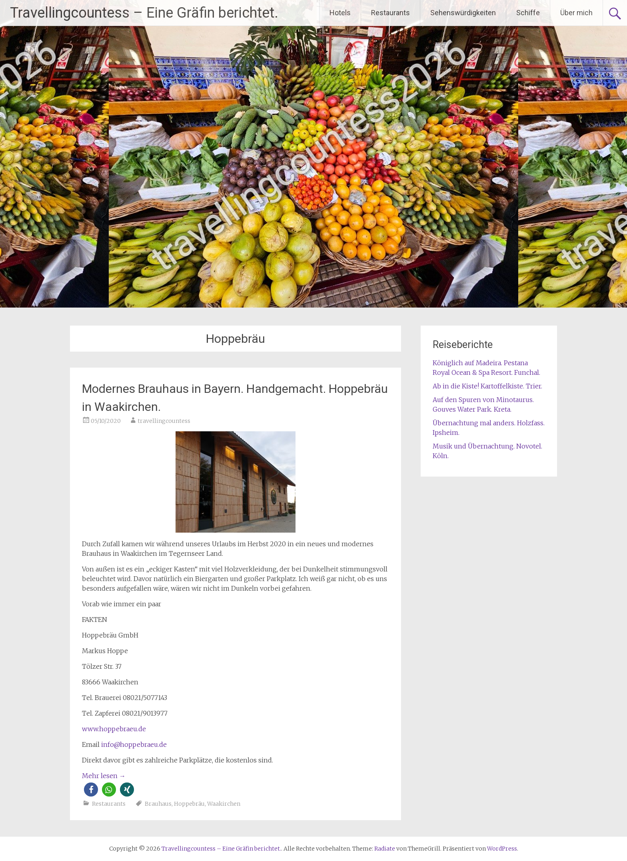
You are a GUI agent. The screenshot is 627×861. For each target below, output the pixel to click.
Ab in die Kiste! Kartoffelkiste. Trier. (487, 386)
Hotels (340, 12)
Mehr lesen (104, 776)
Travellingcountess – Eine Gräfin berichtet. (144, 12)
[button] (91, 790)
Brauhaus (158, 803)
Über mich (576, 12)
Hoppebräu (189, 803)
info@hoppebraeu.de (134, 744)
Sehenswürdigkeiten (463, 12)
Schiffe (528, 12)
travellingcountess (164, 420)
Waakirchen (223, 803)
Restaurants (390, 12)
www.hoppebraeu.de (114, 729)
